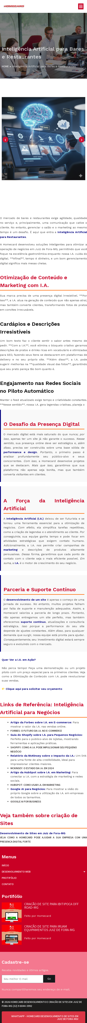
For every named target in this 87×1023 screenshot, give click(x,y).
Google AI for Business (25, 801)
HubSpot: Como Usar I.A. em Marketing (35, 785)
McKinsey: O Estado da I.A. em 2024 (32, 768)
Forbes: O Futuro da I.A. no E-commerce (36, 731)
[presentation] (5, 152)
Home (5, 67)
